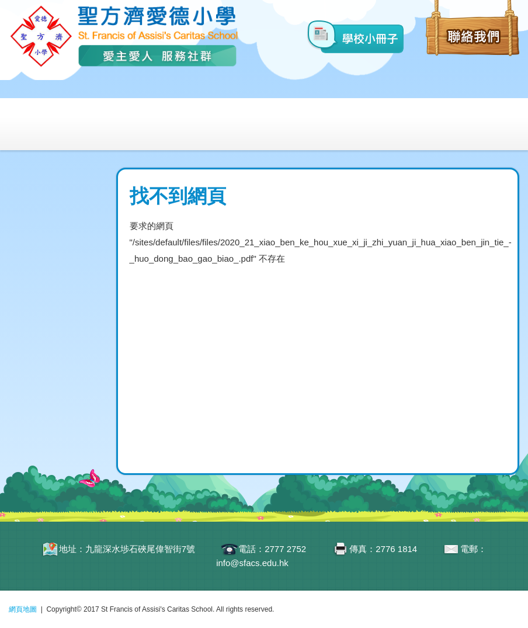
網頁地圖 (23, 609)
